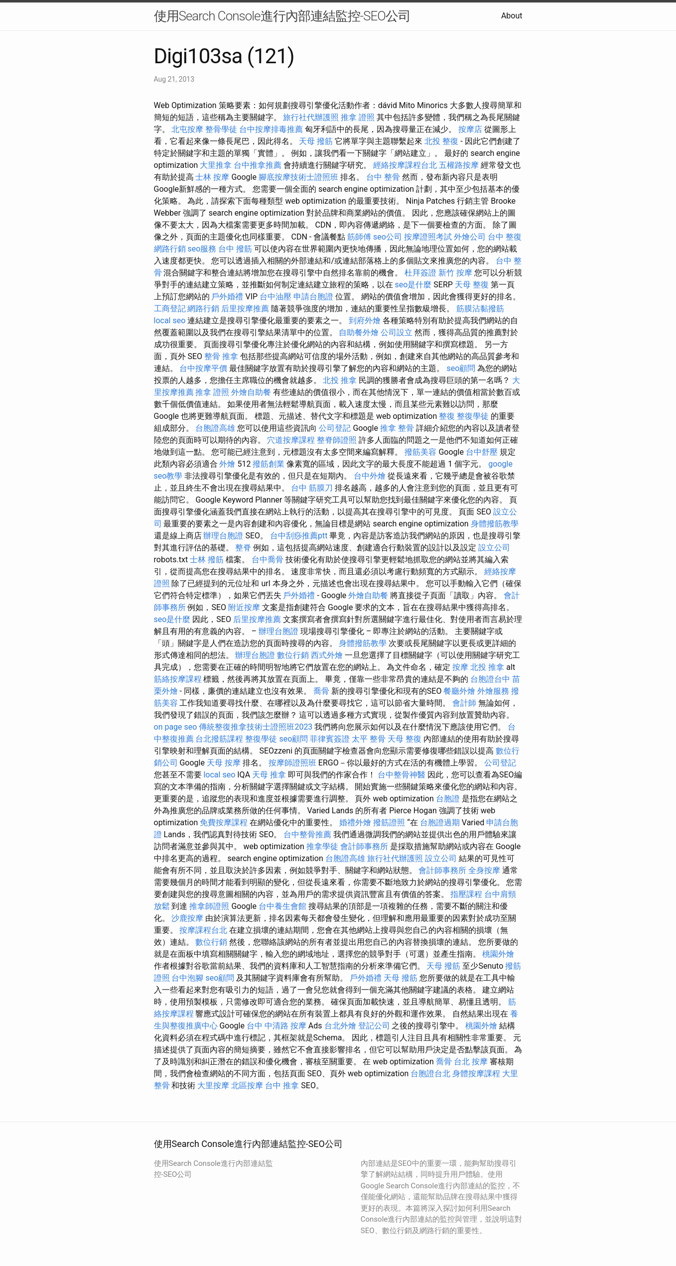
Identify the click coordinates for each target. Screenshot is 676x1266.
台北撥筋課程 (219, 739)
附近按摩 (244, 607)
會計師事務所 (364, 846)
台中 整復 (505, 237)
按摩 (460, 667)
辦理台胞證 (223, 535)
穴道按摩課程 (291, 440)
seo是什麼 (413, 284)
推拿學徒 (322, 846)
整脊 (243, 547)
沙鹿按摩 (187, 918)
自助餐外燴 (359, 332)
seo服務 (201, 248)
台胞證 (448, 798)
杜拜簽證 (420, 272)
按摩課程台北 (203, 930)
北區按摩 (247, 1085)
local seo (170, 320)
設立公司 (494, 547)
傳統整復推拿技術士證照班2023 (255, 727)
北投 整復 (441, 141)
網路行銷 (170, 248)
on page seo (175, 727)
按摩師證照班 (292, 762)
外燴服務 (493, 691)
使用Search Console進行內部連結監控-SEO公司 (282, 15)
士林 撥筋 (207, 559)
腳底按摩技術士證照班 (298, 177)
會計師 (464, 703)
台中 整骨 (383, 177)
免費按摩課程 (224, 822)
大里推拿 (216, 165)
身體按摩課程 (476, 1073)
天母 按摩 (224, 762)
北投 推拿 (340, 380)
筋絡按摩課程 (178, 679)
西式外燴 (327, 655)
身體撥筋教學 (495, 523)
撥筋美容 (420, 452)
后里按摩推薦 (245, 308)
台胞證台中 (490, 679)
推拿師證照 (209, 906)
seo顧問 (460, 368)
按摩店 (470, 129)
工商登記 (170, 308)
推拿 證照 (358, 117)
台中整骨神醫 (401, 774)
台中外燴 (370, 476)
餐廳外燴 (459, 691)
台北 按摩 (471, 1061)
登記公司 (374, 1025)
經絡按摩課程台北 (405, 165)
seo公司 (387, 237)
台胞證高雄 (215, 428)
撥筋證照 (389, 822)
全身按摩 (484, 870)
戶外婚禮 (227, 296)
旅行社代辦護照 (311, 117)
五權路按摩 (459, 165)
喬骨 (321, 691)
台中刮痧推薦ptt (298, 535)
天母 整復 (472, 284)
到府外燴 (365, 320)
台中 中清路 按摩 (276, 1025)
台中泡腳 (187, 978)
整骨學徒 (221, 129)
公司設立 (396, 332)
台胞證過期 (440, 822)
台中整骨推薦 (307, 834)
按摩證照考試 (428, 237)
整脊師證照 (337, 440)
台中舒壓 (482, 452)
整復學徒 (473, 416)
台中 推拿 (282, 1085)
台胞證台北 (430, 1073)
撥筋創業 (268, 464)
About (512, 15)
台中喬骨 (267, 559)
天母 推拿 (269, 774)
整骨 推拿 (221, 356)
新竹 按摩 (455, 272)
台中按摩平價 (203, 368)
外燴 (227, 464)
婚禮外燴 (355, 822)
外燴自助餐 (251, 392)
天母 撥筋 (316, 141)
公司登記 (335, 428)
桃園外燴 (498, 954)
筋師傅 (359, 237)
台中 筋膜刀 (312, 488)
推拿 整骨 (397, 428)
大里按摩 (213, 1085)
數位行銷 (293, 655)
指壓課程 (466, 894)
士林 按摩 (212, 177)
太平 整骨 (369, 739)
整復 (447, 416)
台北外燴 (340, 1025)
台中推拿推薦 (257, 165)
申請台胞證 (313, 296)
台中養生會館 (282, 906)
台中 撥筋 (235, 248)
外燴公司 (470, 237)
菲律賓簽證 (330, 739)
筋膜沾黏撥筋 (480, 308)
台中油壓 (275, 296)
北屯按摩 (187, 129)
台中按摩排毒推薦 (271, 129)
